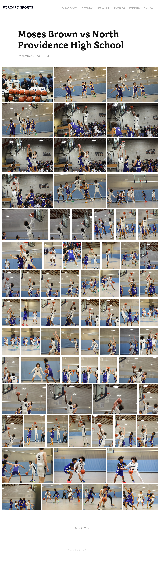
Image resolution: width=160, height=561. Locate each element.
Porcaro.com (69, 7)
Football (119, 7)
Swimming (134, 7)
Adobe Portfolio (85, 550)
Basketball (104, 7)
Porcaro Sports (18, 7)
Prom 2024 (87, 7)
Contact (149, 7)
